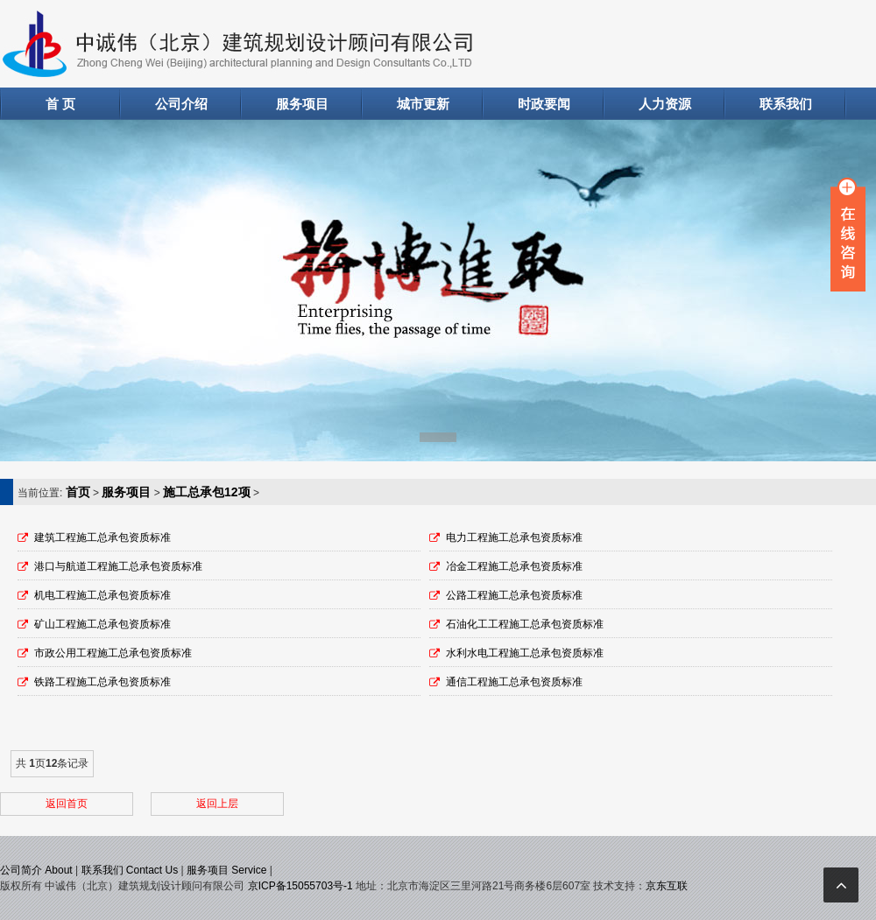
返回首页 (67, 803)
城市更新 (423, 103)
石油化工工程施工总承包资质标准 (525, 624)
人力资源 (665, 103)
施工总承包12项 (207, 492)
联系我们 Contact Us (130, 870)
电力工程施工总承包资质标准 (514, 537)
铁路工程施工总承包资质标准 (102, 682)
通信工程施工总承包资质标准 (514, 682)
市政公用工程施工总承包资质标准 (113, 653)
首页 (78, 492)
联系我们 (785, 103)
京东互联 (667, 886)
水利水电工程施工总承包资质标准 (525, 653)
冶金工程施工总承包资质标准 (514, 566)
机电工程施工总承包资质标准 (102, 595)
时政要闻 (544, 103)
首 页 (60, 103)
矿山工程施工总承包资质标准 (102, 624)
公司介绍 (181, 103)
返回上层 (217, 803)
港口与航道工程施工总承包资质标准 (118, 566)
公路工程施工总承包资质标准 (514, 595)
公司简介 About (36, 870)
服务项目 (302, 103)
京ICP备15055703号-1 (300, 886)
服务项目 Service (226, 870)
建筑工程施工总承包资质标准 (102, 537)
